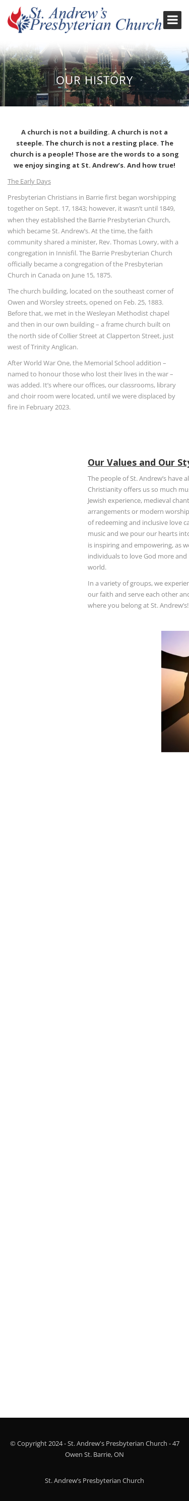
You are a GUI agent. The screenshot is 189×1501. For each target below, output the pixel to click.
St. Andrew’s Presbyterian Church (94, 1480)
